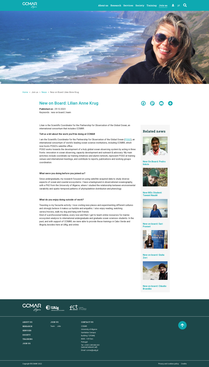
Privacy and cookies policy (168, 364)
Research (115, 5)
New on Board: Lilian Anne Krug (68, 103)
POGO (128, 139)
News (44, 92)
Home (25, 92)
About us (103, 5)
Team (52, 326)
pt (179, 5)
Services (128, 5)
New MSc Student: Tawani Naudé (152, 194)
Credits (184, 364)
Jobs (59, 326)
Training (152, 5)
